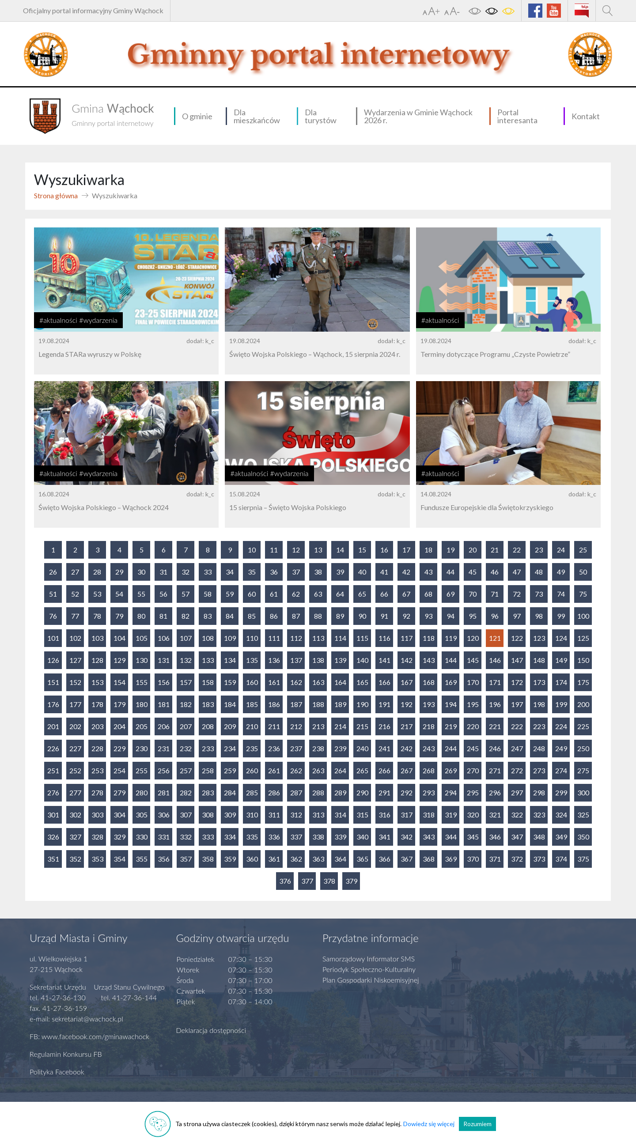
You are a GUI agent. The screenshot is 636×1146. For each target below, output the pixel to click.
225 (583, 726)
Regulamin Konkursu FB (66, 1054)
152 (75, 682)
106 (164, 638)
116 (384, 638)
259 (230, 770)
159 (230, 682)
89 (340, 616)
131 (164, 660)
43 (428, 571)
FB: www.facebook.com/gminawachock (89, 1036)
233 (208, 748)
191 (384, 704)
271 (495, 770)
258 (208, 770)
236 (274, 748)
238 (318, 748)
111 (274, 638)
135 (252, 660)
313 (318, 814)
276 (53, 792)
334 (230, 836)
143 (429, 660)
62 (296, 594)
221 (495, 726)
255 (142, 770)
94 (450, 616)
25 (583, 549)
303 (97, 814)
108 (208, 638)
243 (429, 748)
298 (539, 792)
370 (473, 859)
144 (451, 660)
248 (539, 748)
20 (473, 549)
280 (142, 792)
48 (539, 571)
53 (97, 594)
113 (318, 638)
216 (384, 726)
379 (351, 881)
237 (296, 748)
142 (407, 660)
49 (561, 571)
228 (97, 748)
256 (164, 770)
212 (296, 726)
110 (252, 638)
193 (429, 704)
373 (539, 859)
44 (450, 571)
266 (384, 770)
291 (384, 792)
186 (274, 704)
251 (53, 770)
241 (384, 748)
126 (53, 660)
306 (164, 814)
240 (362, 748)
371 (495, 859)
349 (561, 836)
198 (539, 704)
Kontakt (586, 116)
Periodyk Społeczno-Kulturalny (369, 969)
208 (208, 726)
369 (451, 859)
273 (539, 770)
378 (329, 881)
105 (142, 638)
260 (252, 770)
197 (517, 704)
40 (362, 571)
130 (142, 660)
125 (583, 638)
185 (252, 704)
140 (362, 660)
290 (362, 792)
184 (230, 704)
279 (119, 792)
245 (473, 748)
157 (186, 682)
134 (230, 660)
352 (75, 859)
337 (296, 836)
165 (362, 682)
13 (318, 549)
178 (97, 704)
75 (583, 594)
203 (97, 726)
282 (186, 792)
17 (406, 549)
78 (97, 616)
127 (75, 660)
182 (186, 704)
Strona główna (56, 195)
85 (252, 616)
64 (340, 594)
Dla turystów (321, 116)
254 (119, 770)
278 (97, 792)
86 (274, 616)
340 (362, 836)
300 (583, 792)
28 (97, 571)
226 (53, 748)
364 (340, 859)
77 (75, 616)
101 (53, 638)
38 (318, 571)
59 (230, 594)
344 (451, 836)
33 (208, 571)
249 (561, 748)
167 (407, 682)
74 (561, 594)
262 (296, 770)
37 (296, 571)
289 (340, 792)
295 (473, 792)
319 (451, 814)
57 (185, 594)
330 (142, 836)
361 (274, 859)
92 (406, 616)
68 (428, 594)
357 (186, 859)
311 (274, 814)
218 (429, 726)
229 (119, 748)
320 (473, 814)
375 (583, 859)
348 (539, 836)
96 (495, 616)
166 (384, 682)
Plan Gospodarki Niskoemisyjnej (370, 980)
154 (119, 682)
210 (252, 726)
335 (252, 836)
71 (495, 594)
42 (406, 571)
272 (517, 770)
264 (340, 770)
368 (429, 859)
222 (517, 726)
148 (539, 660)
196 (495, 704)
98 (539, 616)
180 (142, 704)
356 (164, 859)
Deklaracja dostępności (211, 1030)
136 (274, 660)
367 (407, 859)
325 (583, 814)
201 (53, 726)
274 (561, 770)
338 (318, 836)
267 (407, 770)
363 (318, 859)
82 (185, 616)
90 (362, 616)
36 (274, 571)
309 (230, 814)
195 (473, 704)
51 (53, 594)
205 (142, 726)
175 (583, 682)
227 (75, 748)
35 (252, 571)
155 (142, 682)
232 (186, 748)
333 (208, 836)
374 (561, 859)
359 (230, 859)
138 (318, 660)
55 (141, 594)
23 (539, 549)
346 (495, 836)
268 (429, 770)
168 (429, 682)
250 (583, 748)
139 (340, 660)
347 (517, 836)
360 (252, 859)
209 (230, 726)
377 (307, 881)
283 (208, 792)
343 (429, 836)
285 (252, 792)
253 (97, 770)
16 (384, 549)
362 (296, 859)
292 (407, 792)
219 (451, 726)
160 (252, 682)
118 (429, 638)
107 (186, 638)
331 (164, 836)
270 (473, 770)
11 (274, 549)
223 (539, 726)
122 (517, 638)
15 (362, 549)
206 (164, 726)
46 (495, 571)
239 (340, 748)
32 (185, 571)
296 (495, 792)
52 (75, 594)
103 (97, 638)
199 (561, 704)
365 (362, 859)
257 (186, 770)
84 (230, 616)
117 (407, 638)
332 (186, 836)
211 (274, 726)
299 (561, 792)
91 (384, 616)
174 (561, 682)
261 (274, 770)
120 (473, 638)
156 (164, 682)
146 (495, 660)
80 (141, 616)
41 (384, 571)
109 (230, 638)
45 (473, 571)
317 (407, 814)
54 (119, 594)
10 (252, 549)
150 (583, 660)
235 (252, 748)
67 (406, 594)
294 (451, 792)
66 (384, 594)
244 (451, 748)
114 (340, 638)
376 (285, 881)
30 (141, 571)
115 (362, 638)
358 (208, 859)
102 (75, 638)
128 (97, 660)
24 (561, 549)
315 (362, 814)
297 (517, 792)
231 (164, 748)
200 (583, 704)
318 (429, 814)
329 (119, 836)
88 (318, 616)
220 (473, 726)
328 (97, 836)
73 (539, 594)
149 (561, 660)
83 (208, 616)
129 (119, 660)
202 (75, 726)
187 (296, 704)
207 (186, 726)
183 (208, 704)
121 (495, 638)
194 (451, 704)
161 (274, 682)
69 (450, 594)
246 (495, 748)
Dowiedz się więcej (428, 1123)
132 (186, 660)
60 (252, 594)
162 (296, 682)
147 (517, 660)
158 (208, 682)
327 (75, 836)
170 (473, 682)
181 (164, 704)
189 (340, 704)
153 (97, 682)
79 (119, 616)
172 (517, 682)
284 (230, 792)
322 (517, 814)
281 (164, 792)
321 (495, 814)
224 (561, 726)
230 (142, 748)
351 (53, 859)
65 (362, 594)
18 (428, 549)
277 (75, 792)
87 (296, 616)
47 (517, 571)
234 (230, 748)
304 (119, 814)
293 (429, 792)
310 (252, 814)
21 (495, 549)
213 (318, 726)
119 (451, 638)
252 (75, 770)
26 (53, 571)
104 (119, 638)
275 (583, 770)
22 (517, 549)
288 (318, 792)
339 (340, 836)
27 (75, 571)
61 (274, 594)
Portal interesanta (517, 116)
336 (274, 836)
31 (163, 571)
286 (274, 792)
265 (362, 770)
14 (340, 549)
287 (296, 792)
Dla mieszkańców (257, 116)
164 (340, 682)
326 (53, 836)
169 (451, 682)
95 (473, 616)
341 (384, 836)
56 (163, 594)
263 (318, 770)
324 (561, 814)
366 (384, 859)
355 (142, 859)
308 (208, 814)
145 (473, 660)
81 (163, 616)
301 (53, 814)
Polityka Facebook (57, 1071)
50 (583, 571)
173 (539, 682)
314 (340, 814)
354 (119, 859)
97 (517, 616)
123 (539, 638)
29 (119, 571)
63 (318, 594)
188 (318, 704)
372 (517, 859)
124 (561, 638)
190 (362, 704)
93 (428, 616)
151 (53, 682)
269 (451, 770)
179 (119, 704)
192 (407, 704)
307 (186, 814)
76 (53, 616)
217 (407, 726)
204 (119, 726)
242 (407, 748)
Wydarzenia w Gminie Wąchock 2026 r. (418, 116)
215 (362, 726)
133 (208, 660)
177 (75, 704)
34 (230, 571)
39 (340, 571)
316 (384, 814)
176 (53, 704)
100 (583, 616)
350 (583, 836)
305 (142, 814)
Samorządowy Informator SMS (368, 958)
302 (75, 814)
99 (561, 616)
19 (450, 549)
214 (340, 726)
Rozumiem (477, 1123)
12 (296, 549)
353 (97, 859)
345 (473, 836)
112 (296, 638)
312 (296, 814)
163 (318, 682)
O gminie (197, 116)
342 (407, 836)
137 (296, 660)
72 (517, 594)
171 (495, 682)
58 (208, 594)
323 (539, 814)
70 (473, 594)
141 (384, 660)
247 (517, 748)
